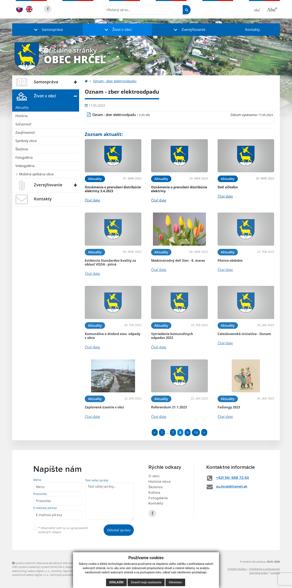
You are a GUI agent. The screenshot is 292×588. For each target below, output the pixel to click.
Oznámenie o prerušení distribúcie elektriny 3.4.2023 (113, 189)
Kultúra (154, 493)
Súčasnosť (23, 124)
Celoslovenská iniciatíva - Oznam (244, 334)
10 (196, 432)
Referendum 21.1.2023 (169, 407)
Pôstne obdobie (230, 260)
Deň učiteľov (228, 187)
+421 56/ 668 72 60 (232, 478)
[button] (47, 29)
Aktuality (22, 107)
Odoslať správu (118, 530)
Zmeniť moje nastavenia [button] (146, 582)
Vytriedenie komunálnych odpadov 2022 (172, 336)
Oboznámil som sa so (63, 530)
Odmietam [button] (175, 582)
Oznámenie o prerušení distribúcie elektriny (179, 189)
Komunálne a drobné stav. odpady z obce (112, 336)
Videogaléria (24, 166)
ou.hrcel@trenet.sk (231, 486)
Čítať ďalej (92, 200)
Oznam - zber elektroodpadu (114, 81)
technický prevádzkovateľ (65, 575)
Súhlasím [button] (116, 582)
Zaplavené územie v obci (104, 407)
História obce (159, 482)
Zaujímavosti (25, 132)
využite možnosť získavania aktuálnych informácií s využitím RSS (52, 563)
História (21, 116)
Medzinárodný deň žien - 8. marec (178, 260)
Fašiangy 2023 (229, 407)
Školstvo (21, 149)
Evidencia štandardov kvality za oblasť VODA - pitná (110, 262)
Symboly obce (26, 141)
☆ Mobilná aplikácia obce (34, 174)
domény (56, 571)
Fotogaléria (24, 157)
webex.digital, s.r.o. (39, 571)
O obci (153, 476)
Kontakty (252, 29)
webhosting (19, 571)
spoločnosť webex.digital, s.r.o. (30, 575)
